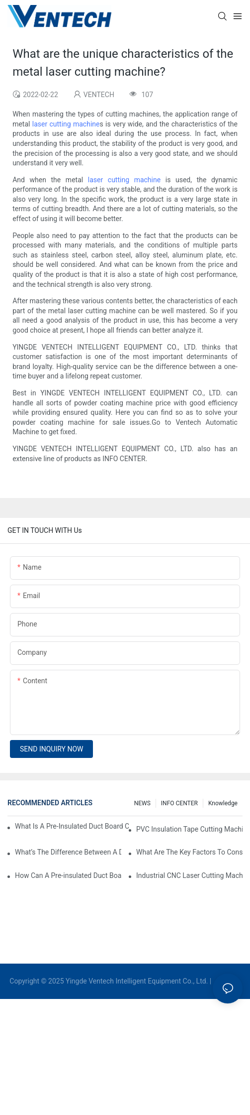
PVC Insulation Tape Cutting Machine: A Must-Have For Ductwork (189, 829)
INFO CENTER (179, 803)
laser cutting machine (66, 124)
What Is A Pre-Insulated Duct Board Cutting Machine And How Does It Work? (72, 826)
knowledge (223, 803)
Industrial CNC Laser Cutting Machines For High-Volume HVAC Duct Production (189, 875)
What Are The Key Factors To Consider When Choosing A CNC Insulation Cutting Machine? (189, 852)
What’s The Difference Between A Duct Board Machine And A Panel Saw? (68, 852)
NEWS (142, 803)
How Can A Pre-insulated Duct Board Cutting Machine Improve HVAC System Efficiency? (68, 875)
